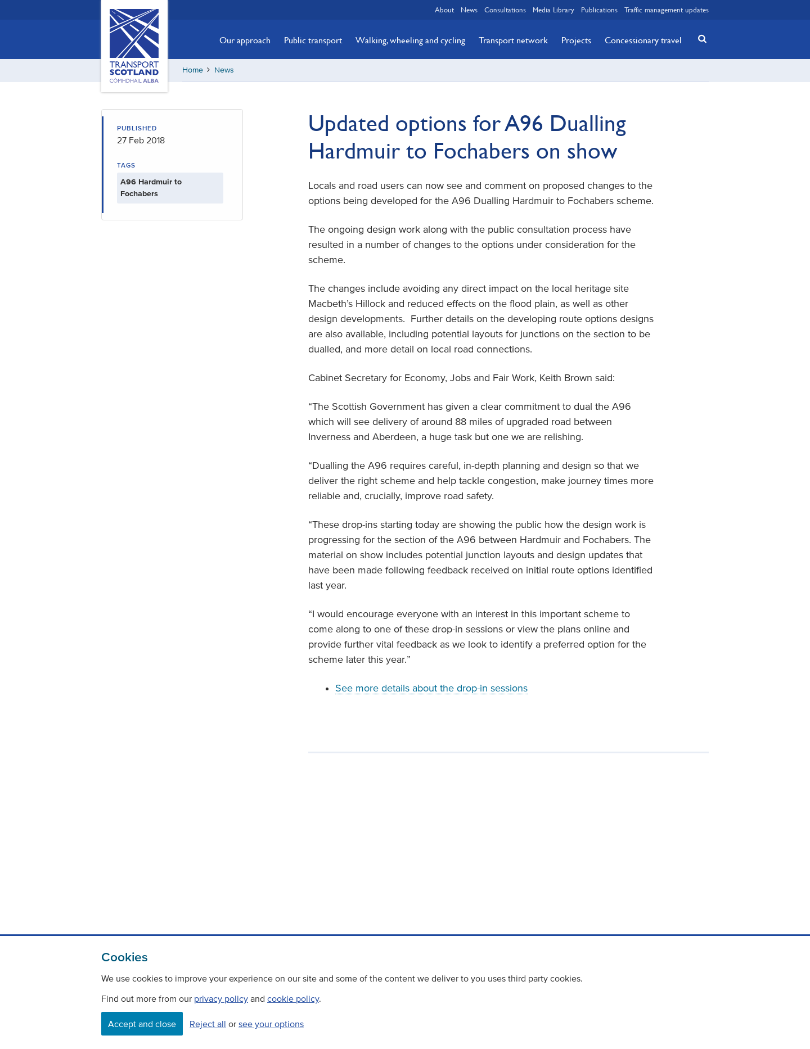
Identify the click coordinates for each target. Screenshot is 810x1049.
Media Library (553, 9)
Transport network (513, 40)
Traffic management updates (666, 9)
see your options (271, 1024)
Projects (576, 40)
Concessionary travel (643, 40)
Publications (599, 9)
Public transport (313, 40)
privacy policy (221, 998)
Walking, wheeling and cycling (410, 40)
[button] (699, 38)
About (444, 9)
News (469, 9)
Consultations (505, 9)
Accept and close (142, 1024)
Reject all (208, 1024)
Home (192, 70)
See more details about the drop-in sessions (431, 688)
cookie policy (293, 998)
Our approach (245, 40)
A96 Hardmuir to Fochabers (151, 188)
